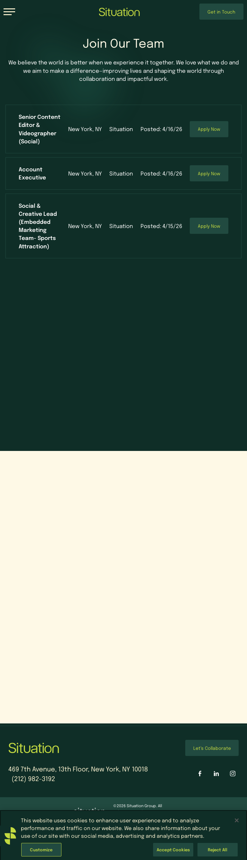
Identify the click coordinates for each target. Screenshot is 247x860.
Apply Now (209, 129)
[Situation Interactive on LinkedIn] (216, 773)
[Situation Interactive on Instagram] (233, 773)
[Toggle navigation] (9, 11)
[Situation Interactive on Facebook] (200, 773)
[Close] (237, 825)
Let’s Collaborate (212, 748)
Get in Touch (221, 11)
